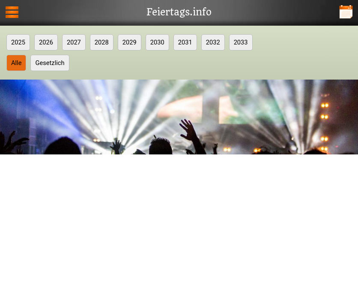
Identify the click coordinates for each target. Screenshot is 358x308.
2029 (129, 42)
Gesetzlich (49, 63)
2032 (213, 42)
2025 (18, 42)
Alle (16, 63)
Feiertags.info (179, 12)
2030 (157, 42)
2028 (102, 42)
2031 (185, 42)
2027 (74, 42)
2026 (46, 42)
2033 (241, 42)
